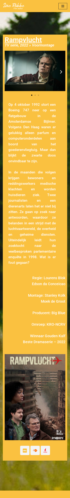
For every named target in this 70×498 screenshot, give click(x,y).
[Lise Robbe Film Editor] (14, 6)
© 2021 (19, 494)
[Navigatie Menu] (62, 6)
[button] (9, 71)
